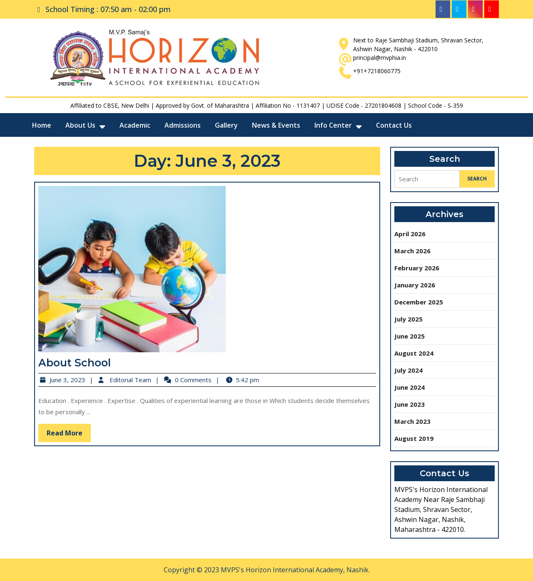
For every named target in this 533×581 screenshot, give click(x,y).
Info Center (333, 125)
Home (41, 125)
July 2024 (408, 370)
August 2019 (413, 438)
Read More (76, 429)
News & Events (276, 125)
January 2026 (414, 285)
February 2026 (416, 268)
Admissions (182, 125)
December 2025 (418, 302)
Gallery (226, 125)
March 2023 (412, 421)
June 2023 (409, 404)
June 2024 (409, 387)
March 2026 (412, 251)
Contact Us (394, 125)
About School (81, 361)
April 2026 (410, 234)
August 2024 (413, 353)
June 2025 (409, 336)
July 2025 (408, 319)
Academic (135, 125)
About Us (80, 125)
